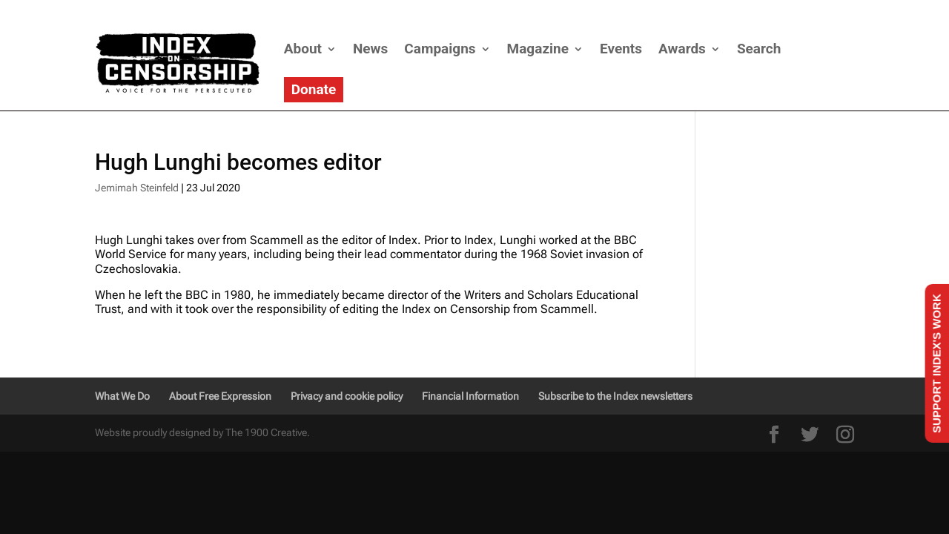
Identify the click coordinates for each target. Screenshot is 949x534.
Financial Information (470, 396)
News (370, 48)
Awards (682, 48)
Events (621, 48)
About (303, 48)
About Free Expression (220, 396)
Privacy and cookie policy (347, 396)
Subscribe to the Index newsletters (615, 396)
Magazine (538, 48)
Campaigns (439, 48)
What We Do (122, 396)
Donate (314, 89)
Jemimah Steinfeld (137, 188)
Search (759, 48)
